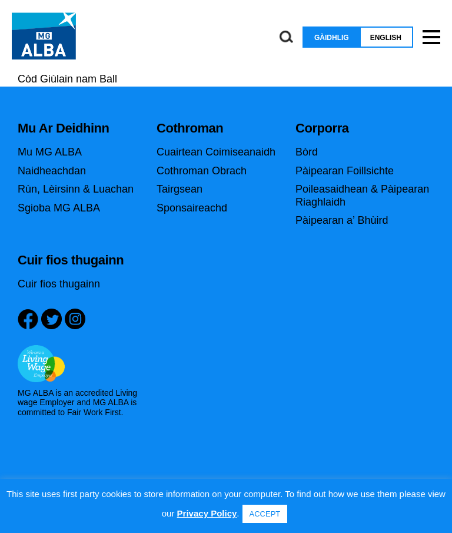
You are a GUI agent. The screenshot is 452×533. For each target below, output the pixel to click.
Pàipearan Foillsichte (344, 171)
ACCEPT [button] (265, 513)
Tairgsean (179, 189)
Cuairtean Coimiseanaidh (216, 152)
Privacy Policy (207, 513)
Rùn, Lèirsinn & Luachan (76, 189)
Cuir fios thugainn (59, 284)
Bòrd (306, 152)
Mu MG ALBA (50, 152)
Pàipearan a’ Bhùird (341, 220)
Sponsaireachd (192, 208)
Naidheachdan (52, 171)
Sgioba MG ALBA (59, 208)
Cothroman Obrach (202, 171)
